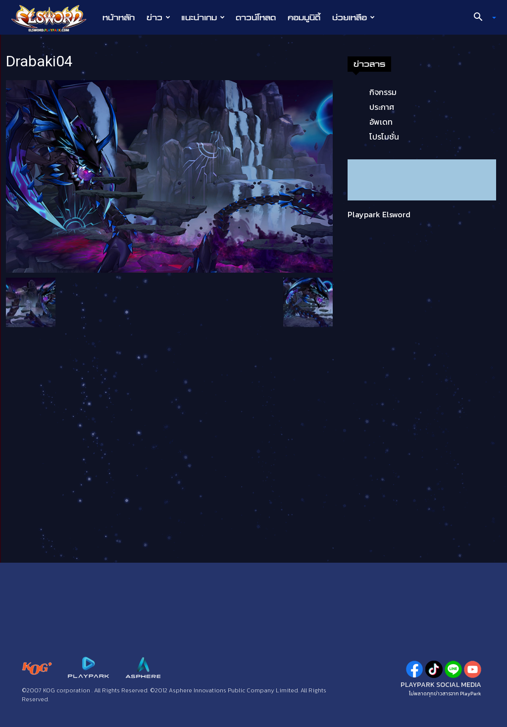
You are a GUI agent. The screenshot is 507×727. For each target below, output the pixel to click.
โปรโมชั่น (384, 137)
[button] (481, 17)
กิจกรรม (383, 92)
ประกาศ (381, 107)
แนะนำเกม (203, 17)
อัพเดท (381, 122)
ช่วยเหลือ (353, 17)
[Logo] (54, 18)
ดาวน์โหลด (256, 17)
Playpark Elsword (379, 214)
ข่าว (158, 17)
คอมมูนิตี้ (304, 17)
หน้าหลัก (118, 17)
